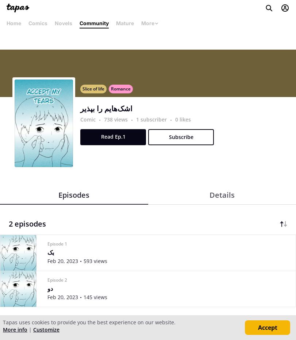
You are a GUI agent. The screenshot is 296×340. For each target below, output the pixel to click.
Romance (121, 89)
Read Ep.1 (113, 136)
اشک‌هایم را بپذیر (106, 108)
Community (94, 23)
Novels (63, 23)
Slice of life (93, 89)
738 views (116, 119)
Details (222, 195)
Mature (125, 23)
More (150, 23)
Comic (88, 119)
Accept (267, 328)
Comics (37, 23)
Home (14, 23)
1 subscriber (152, 119)
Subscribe (181, 137)
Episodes (73, 195)
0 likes (183, 119)
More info (15, 329)
